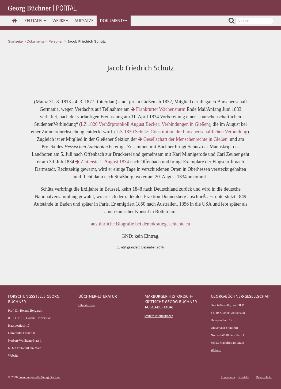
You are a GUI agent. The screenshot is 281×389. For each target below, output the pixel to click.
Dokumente (113, 21)
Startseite (15, 41)
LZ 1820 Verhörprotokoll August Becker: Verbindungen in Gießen (145, 124)
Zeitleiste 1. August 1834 (102, 161)
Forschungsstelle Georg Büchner (39, 377)
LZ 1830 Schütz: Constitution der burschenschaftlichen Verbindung (181, 131)
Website (13, 355)
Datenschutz (264, 377)
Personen (55, 41)
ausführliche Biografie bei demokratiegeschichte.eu (140, 223)
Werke (60, 21)
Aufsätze (83, 21)
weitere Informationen (159, 316)
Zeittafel (35, 21)
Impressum (228, 377)
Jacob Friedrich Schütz (86, 41)
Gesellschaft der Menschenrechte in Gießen (183, 139)
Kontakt (243, 377)
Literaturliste (86, 305)
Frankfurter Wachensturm (158, 109)
